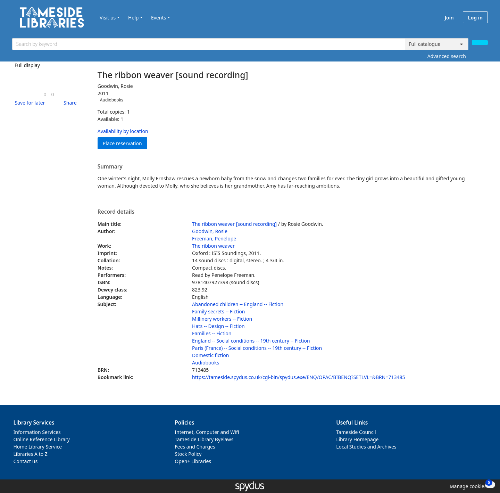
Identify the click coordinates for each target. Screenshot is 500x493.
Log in (475, 17)
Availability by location (123, 131)
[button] (28, 102)
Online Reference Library (42, 439)
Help (133, 17)
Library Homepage (357, 439)
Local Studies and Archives (366, 446)
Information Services (37, 432)
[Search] (480, 42)
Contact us (26, 461)
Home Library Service (38, 446)
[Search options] (436, 44)
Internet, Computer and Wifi (207, 432)
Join (449, 17)
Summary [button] (110, 167)
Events (158, 17)
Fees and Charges (195, 446)
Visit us (108, 17)
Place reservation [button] (125, 143)
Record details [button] (116, 212)
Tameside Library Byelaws (204, 439)
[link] (44, 94)
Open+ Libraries (193, 461)
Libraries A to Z (31, 454)
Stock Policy (188, 454)
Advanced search (446, 56)
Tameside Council (356, 432)
